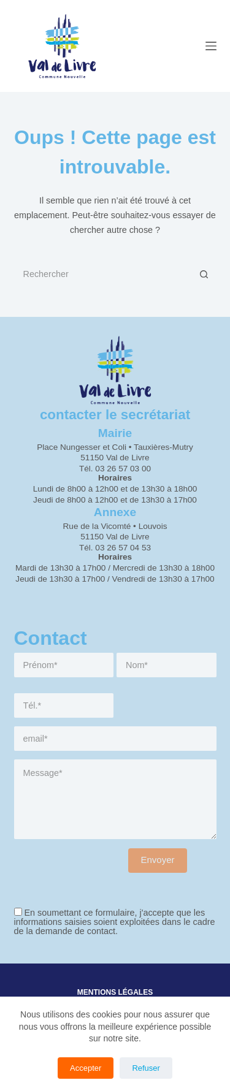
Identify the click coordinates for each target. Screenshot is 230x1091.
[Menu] (211, 45)
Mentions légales (115, 992)
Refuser (146, 1068)
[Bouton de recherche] (204, 274)
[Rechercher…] (103, 274)
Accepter (85, 1068)
